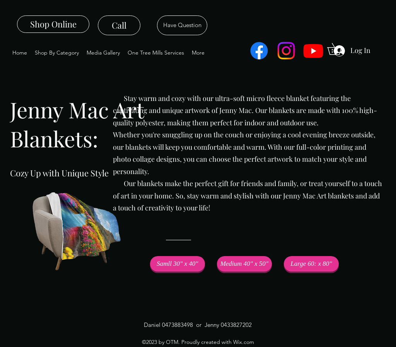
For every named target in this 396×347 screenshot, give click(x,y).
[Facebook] (259, 50)
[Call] (119, 25)
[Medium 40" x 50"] (244, 264)
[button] (177, 264)
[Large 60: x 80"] (311, 264)
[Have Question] (182, 25)
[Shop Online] (53, 24)
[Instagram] (286, 50)
